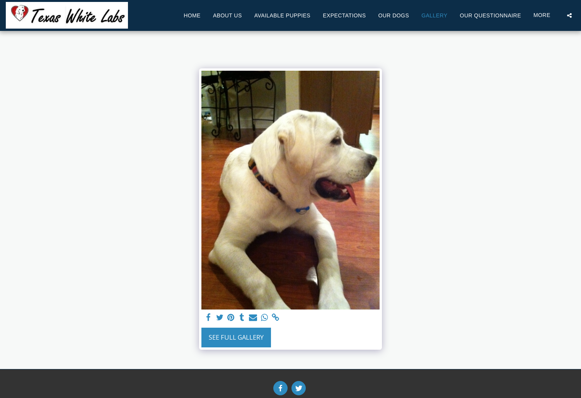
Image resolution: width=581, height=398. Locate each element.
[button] (569, 15)
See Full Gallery (236, 337)
